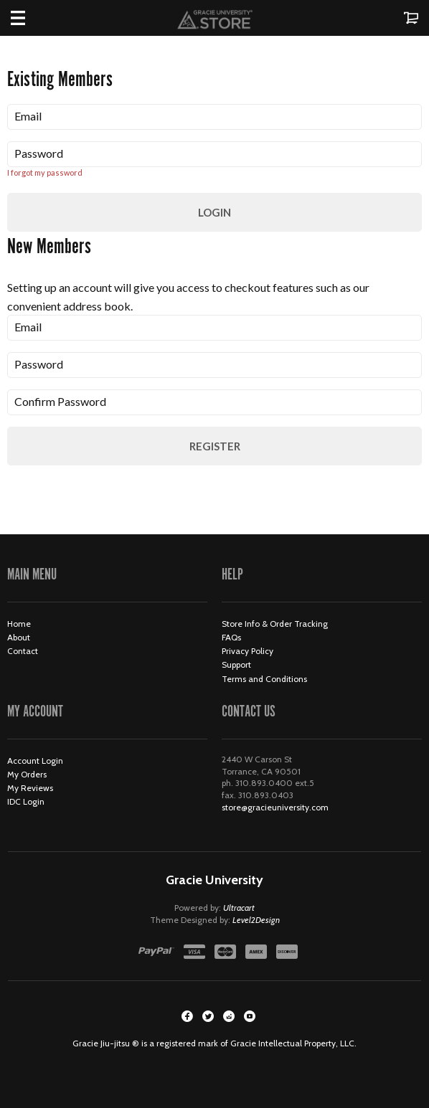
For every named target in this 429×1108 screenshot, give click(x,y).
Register (214, 446)
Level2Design (256, 919)
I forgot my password (44, 172)
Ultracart (239, 907)
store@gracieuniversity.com (275, 807)
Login (214, 212)
